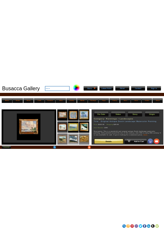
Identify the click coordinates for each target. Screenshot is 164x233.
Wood (157, 100)
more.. (145, 135)
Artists (7, 100)
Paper (104, 100)
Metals (82, 100)
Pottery (115, 100)
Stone (136, 100)
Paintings (93, 100)
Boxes (29, 100)
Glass (61, 100)
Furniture (50, 100)
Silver (125, 100)
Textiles (147, 100)
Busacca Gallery (21, 88)
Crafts (39, 100)
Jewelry (71, 100)
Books (18, 100)
